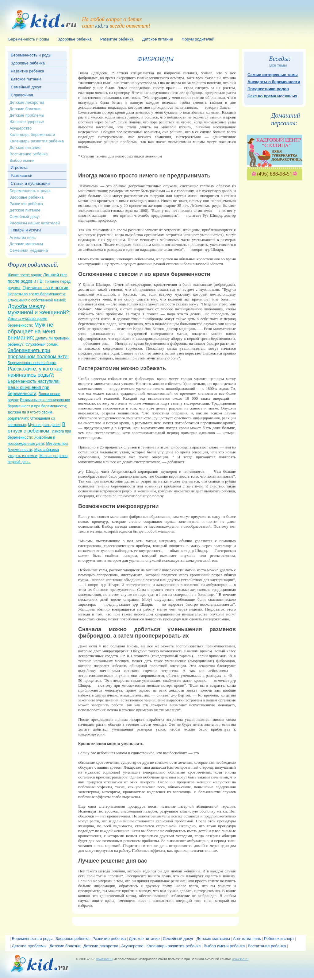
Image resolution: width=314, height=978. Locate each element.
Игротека (19, 167)
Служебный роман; (41, 344)
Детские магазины (26, 244)
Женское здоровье (27, 121)
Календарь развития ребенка (174, 946)
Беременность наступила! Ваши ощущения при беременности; (33, 387)
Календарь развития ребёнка (37, 141)
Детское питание (26, 79)
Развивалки (21, 175)
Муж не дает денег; (44, 425)
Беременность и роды (31, 55)
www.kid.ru (104, 959)
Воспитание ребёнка (29, 154)
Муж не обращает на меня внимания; (31, 331)
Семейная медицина (29, 250)
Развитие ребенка (27, 71)
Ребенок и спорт (279, 938)
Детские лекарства (27, 102)
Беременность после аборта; (32, 363)
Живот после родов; (25, 275)
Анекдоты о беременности (273, 82)
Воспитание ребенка (267, 946)
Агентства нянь (247, 938)
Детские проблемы (27, 115)
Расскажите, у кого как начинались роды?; (35, 372)
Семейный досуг (26, 87)
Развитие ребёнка (26, 203)
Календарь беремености (32, 134)
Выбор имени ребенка (224, 946)
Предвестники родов (268, 89)
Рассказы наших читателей (35, 223)
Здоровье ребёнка (27, 197)
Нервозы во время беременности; (37, 294)
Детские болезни (25, 109)
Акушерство (21, 128)
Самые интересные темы (272, 74)
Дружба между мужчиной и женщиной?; (39, 309)
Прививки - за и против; (46, 287)
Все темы (278, 65)
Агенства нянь (23, 237)
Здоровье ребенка (28, 63)
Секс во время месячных (272, 96)
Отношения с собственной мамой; (37, 300)
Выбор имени (22, 160)
